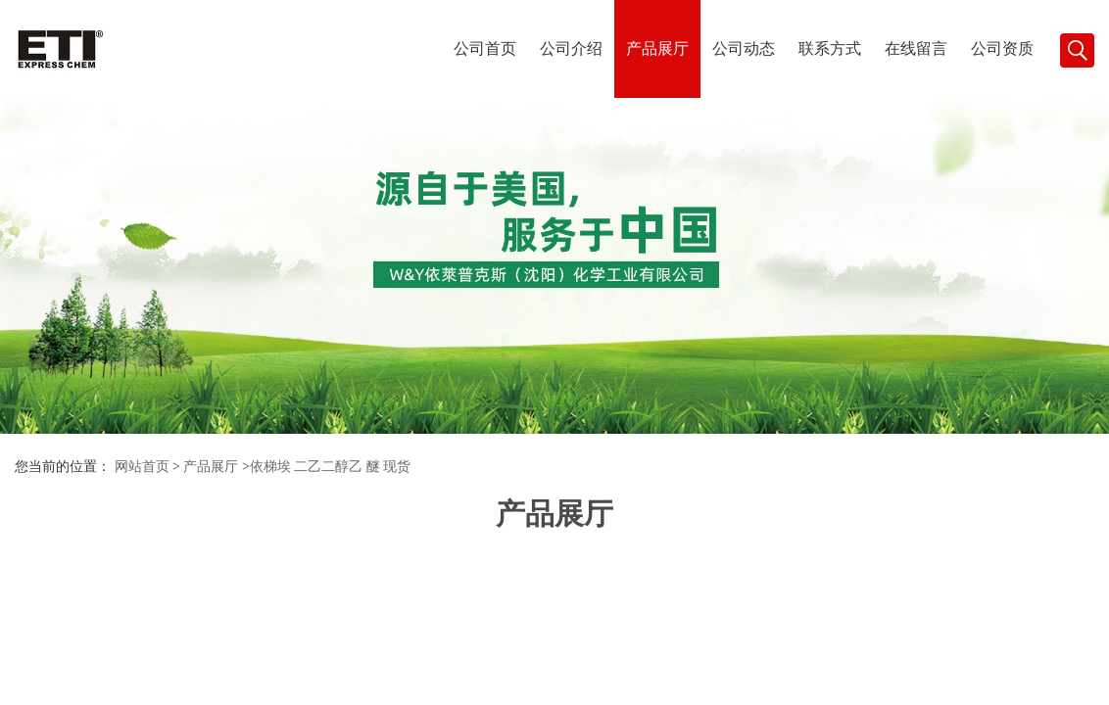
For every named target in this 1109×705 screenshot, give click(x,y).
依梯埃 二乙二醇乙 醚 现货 (330, 466)
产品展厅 (657, 48)
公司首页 (485, 48)
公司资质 (1002, 48)
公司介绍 (571, 48)
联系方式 (829, 48)
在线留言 (916, 48)
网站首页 (142, 466)
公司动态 (743, 48)
